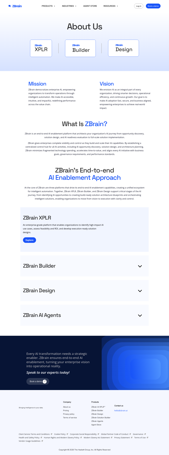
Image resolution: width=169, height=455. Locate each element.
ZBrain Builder (97, 410)
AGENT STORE (90, 6)
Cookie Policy (59, 434)
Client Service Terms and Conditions (34, 434)
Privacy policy (68, 414)
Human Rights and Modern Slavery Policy (61, 437)
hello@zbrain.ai (121, 410)
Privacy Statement (122, 437)
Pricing (66, 410)
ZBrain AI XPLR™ (98, 407)
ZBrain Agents (97, 421)
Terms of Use (140, 437)
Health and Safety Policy (29, 437)
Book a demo (153, 6)
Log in (138, 6)
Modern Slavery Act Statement (97, 437)
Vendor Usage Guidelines (29, 441)
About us (67, 407)
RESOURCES (111, 6)
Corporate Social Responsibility (83, 434)
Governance (138, 434)
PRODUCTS (48, 6)
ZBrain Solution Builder (100, 417)
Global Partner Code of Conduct (114, 434)
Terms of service (70, 417)
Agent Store (96, 425)
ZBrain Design (97, 414)
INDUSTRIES (69, 6)
